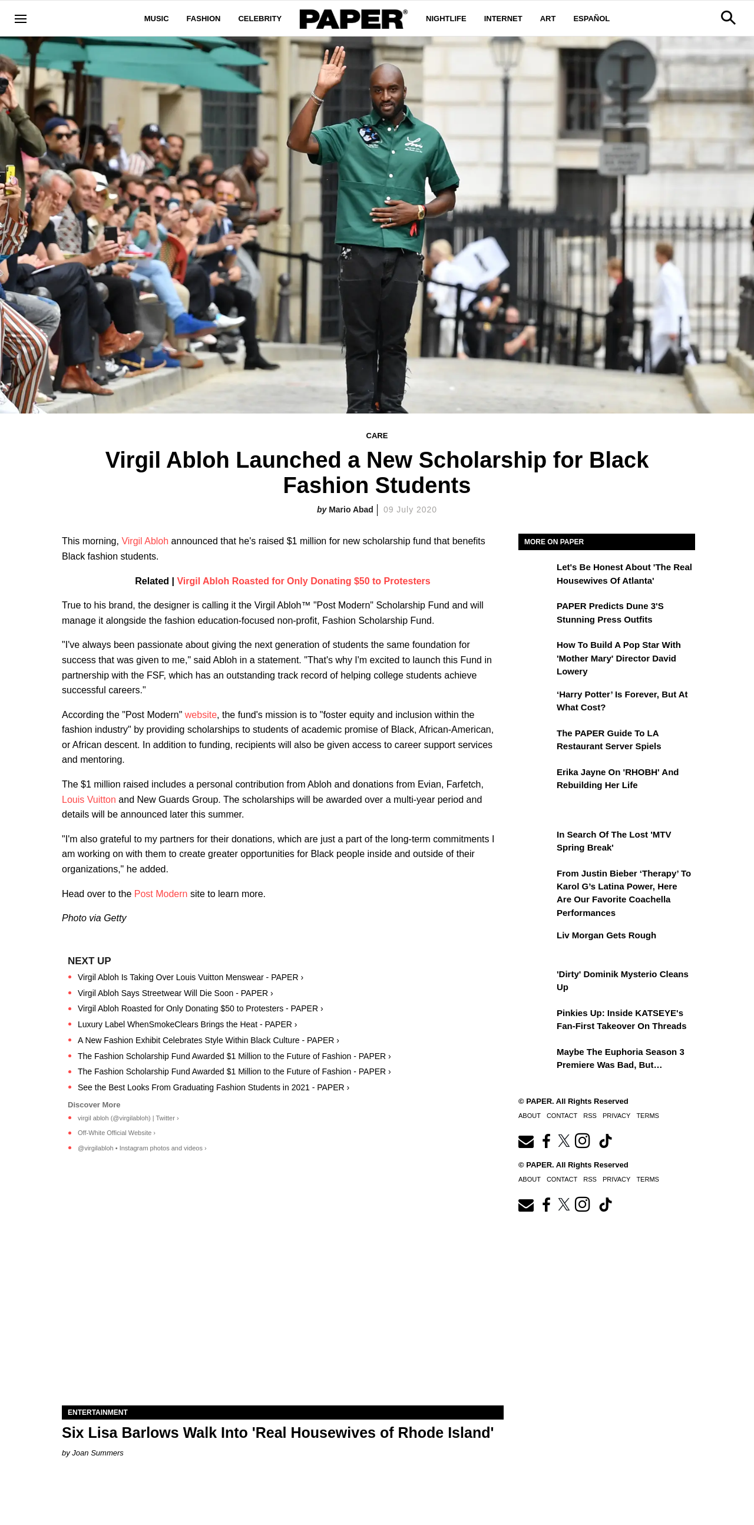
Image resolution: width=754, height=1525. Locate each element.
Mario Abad (351, 509)
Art (548, 18)
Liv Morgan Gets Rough (606, 935)
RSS (590, 1115)
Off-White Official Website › (117, 1132)
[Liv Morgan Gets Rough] (536, 943)
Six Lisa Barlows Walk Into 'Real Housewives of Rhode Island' (278, 1432)
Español (591, 18)
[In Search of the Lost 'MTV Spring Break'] (536, 843)
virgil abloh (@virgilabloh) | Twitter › (128, 1118)
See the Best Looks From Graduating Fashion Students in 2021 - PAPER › (213, 1087)
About (529, 1115)
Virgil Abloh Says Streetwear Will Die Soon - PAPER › (175, 993)
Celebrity (260, 18)
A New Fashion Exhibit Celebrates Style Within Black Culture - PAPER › (208, 1040)
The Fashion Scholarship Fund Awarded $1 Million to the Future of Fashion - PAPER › (234, 1056)
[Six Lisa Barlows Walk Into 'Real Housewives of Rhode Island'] (283, 1295)
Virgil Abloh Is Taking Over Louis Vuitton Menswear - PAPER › (190, 977)
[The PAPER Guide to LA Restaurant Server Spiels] (536, 741)
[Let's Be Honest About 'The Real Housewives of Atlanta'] (536, 575)
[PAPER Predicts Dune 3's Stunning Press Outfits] (536, 614)
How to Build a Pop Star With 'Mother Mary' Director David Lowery (619, 658)
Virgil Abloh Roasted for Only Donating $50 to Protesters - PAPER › (200, 1008)
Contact (562, 1115)
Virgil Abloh (144, 541)
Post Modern (161, 894)
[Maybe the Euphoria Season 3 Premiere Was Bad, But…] (536, 1060)
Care (377, 435)
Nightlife (446, 18)
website (201, 715)
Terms (647, 1115)
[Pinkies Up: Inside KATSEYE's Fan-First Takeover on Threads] (536, 1021)
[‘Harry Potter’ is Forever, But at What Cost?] (536, 702)
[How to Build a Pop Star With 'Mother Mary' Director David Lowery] (536, 653)
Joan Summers (97, 1452)
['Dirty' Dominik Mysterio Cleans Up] (536, 982)
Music (156, 18)
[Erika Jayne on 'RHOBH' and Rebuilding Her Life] (536, 780)
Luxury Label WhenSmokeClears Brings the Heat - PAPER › (187, 1024)
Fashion (204, 18)
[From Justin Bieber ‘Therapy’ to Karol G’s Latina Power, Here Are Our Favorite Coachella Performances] (536, 882)
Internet (503, 18)
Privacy (616, 1115)
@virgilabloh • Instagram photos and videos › (142, 1148)
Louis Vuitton (89, 800)
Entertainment (98, 1412)
